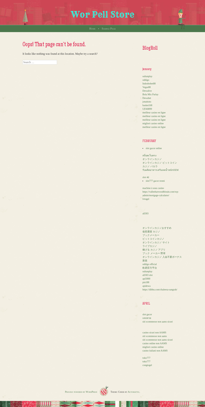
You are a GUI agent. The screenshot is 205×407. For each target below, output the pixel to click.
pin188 (145, 282)
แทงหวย (146, 318)
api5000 (146, 278)
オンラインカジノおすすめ (156, 228)
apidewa (146, 286)
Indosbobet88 (149, 83)
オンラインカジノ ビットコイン (159, 162)
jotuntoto (146, 101)
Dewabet (146, 98)
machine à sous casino (153, 188)
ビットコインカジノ (153, 239)
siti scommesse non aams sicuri (157, 321)
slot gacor (147, 314)
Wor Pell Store (102, 14)
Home (92, 28)
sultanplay (147, 76)
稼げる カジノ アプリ (153, 249)
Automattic (134, 392)
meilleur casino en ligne (154, 112)
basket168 (147, 105)
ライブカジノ (149, 246)
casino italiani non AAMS (155, 350)
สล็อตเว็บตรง (149, 155)
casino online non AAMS (154, 343)
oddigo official (149, 264)
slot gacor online (154, 148)
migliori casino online (153, 123)
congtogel (147, 365)
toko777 (146, 358)
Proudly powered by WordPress (81, 392)
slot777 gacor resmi (155, 181)
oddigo (145, 80)
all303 (145, 213)
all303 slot (147, 275)
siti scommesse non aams (154, 336)
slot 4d (145, 177)
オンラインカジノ (152, 159)
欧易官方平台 (149, 268)
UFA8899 (147, 109)
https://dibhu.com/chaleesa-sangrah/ (159, 289)
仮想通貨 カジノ (151, 231)
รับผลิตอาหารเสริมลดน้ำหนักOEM (160, 170)
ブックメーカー (150, 235)
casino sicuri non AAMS (154, 332)
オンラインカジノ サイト (156, 242)
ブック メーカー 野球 (153, 253)
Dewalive (147, 91)
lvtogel (145, 199)
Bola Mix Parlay (150, 94)
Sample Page (109, 28)
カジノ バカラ (150, 166)
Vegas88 (146, 87)
